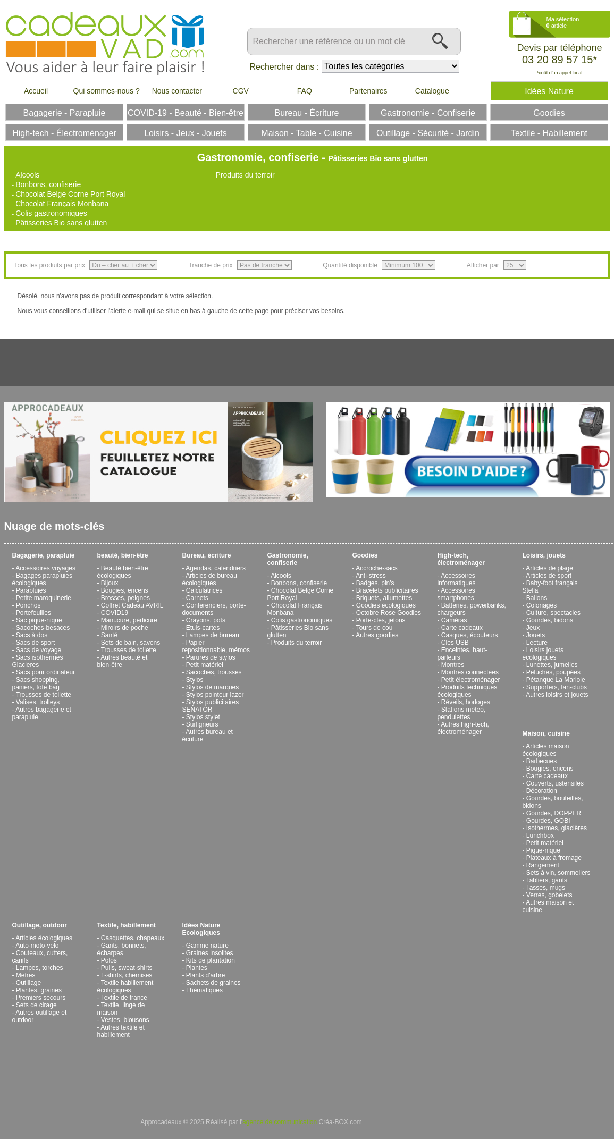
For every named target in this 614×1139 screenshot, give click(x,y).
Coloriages (541, 605)
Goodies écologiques (386, 605)
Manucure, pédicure (129, 620)
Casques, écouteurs (469, 635)
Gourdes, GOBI (548, 820)
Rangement (542, 865)
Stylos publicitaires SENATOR (210, 705)
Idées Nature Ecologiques (201, 929)
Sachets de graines (213, 982)
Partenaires (368, 91)
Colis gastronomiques (51, 213)
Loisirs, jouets (544, 555)
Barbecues (541, 761)
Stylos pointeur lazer (215, 694)
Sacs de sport (35, 642)
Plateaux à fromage (554, 858)
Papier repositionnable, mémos (216, 646)
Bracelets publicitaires (387, 590)
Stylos (195, 680)
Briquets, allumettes (384, 598)
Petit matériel (204, 665)
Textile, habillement (126, 925)
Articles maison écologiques (546, 750)
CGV (241, 91)
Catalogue (432, 91)
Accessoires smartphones (456, 594)
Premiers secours (40, 997)
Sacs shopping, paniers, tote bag (36, 683)
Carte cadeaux (462, 627)
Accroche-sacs (377, 568)
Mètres (26, 975)
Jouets (535, 635)
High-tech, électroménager (461, 559)
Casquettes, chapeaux (132, 938)
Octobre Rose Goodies (388, 613)
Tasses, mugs (545, 887)
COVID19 (114, 613)
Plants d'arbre (205, 975)
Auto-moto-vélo (36, 945)
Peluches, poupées (553, 672)
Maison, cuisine (546, 733)
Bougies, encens (124, 590)
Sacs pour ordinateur (45, 672)
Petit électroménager (470, 680)
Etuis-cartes (203, 627)
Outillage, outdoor (39, 925)
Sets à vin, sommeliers (558, 872)
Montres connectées (470, 672)
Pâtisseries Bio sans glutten (61, 222)
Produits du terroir (244, 175)
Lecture (537, 642)
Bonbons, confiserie (48, 184)
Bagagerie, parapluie (43, 555)
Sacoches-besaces (43, 627)
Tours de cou (374, 627)
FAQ (304, 91)
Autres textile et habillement (121, 1031)
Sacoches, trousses (214, 672)
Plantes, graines (39, 990)
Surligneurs (202, 724)
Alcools (27, 175)
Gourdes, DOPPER (553, 813)
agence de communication (279, 1122)
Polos (109, 960)
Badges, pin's (375, 583)
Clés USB (455, 642)
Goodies (365, 555)
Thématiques (204, 990)
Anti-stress (371, 575)
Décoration (541, 791)
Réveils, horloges (465, 702)
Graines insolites (209, 953)
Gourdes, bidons (549, 620)
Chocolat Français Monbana (61, 203)
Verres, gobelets (549, 895)
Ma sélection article (562, 22)
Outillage (28, 982)
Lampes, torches (39, 968)
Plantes (196, 968)
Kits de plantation (210, 960)
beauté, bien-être (122, 555)
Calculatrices (204, 590)
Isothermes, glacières (556, 828)
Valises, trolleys (38, 702)
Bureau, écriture (206, 555)
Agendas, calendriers (216, 568)
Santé (109, 635)
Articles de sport (548, 575)
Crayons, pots (205, 620)
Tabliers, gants (546, 880)
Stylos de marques (212, 687)
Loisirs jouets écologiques (543, 653)
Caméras (454, 620)
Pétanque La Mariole (555, 680)
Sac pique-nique (39, 620)
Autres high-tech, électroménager (463, 728)
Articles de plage (549, 568)
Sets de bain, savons (130, 642)
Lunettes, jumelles (552, 665)
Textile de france (124, 997)
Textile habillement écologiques (125, 986)
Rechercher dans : (284, 66)
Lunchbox (540, 835)
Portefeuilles (33, 613)
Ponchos (28, 605)
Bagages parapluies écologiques (42, 579)
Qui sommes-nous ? (106, 91)
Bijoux (110, 583)
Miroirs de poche (124, 627)
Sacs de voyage (38, 650)
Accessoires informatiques (457, 579)
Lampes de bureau (212, 635)
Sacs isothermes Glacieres (37, 661)
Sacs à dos (31, 635)
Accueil (36, 91)
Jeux (533, 627)
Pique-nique (543, 850)
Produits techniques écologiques (468, 691)
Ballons (536, 598)
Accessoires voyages (45, 568)
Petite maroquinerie (43, 598)
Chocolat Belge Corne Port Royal (70, 194)
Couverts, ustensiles (555, 783)
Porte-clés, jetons (381, 620)
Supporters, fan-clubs (556, 687)
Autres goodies (377, 635)
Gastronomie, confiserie (287, 559)
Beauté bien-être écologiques (122, 571)
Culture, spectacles (553, 613)
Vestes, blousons (125, 1020)
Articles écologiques (43, 938)
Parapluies (31, 590)
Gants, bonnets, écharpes (121, 949)
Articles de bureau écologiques (209, 579)
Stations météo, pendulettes (462, 713)
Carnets (197, 598)
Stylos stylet (203, 717)
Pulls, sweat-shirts (127, 968)
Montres (452, 665)
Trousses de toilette (43, 694)
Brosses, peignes (125, 598)
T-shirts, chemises (127, 975)
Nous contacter (177, 91)
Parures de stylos (210, 657)
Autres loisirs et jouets (557, 694)
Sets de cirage (36, 1005)
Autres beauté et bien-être (122, 661)
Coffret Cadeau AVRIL (132, 605)
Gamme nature (207, 945)
